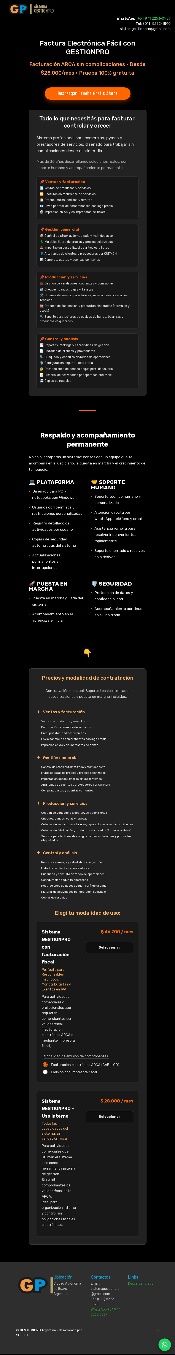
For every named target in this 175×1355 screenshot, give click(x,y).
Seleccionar (109, 948)
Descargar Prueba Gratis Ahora (88, 93)
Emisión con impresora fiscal (70, 1073)
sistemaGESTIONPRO (44, 9)
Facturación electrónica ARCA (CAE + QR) (81, 1065)
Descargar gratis (140, 1284)
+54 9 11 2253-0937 (154, 18)
